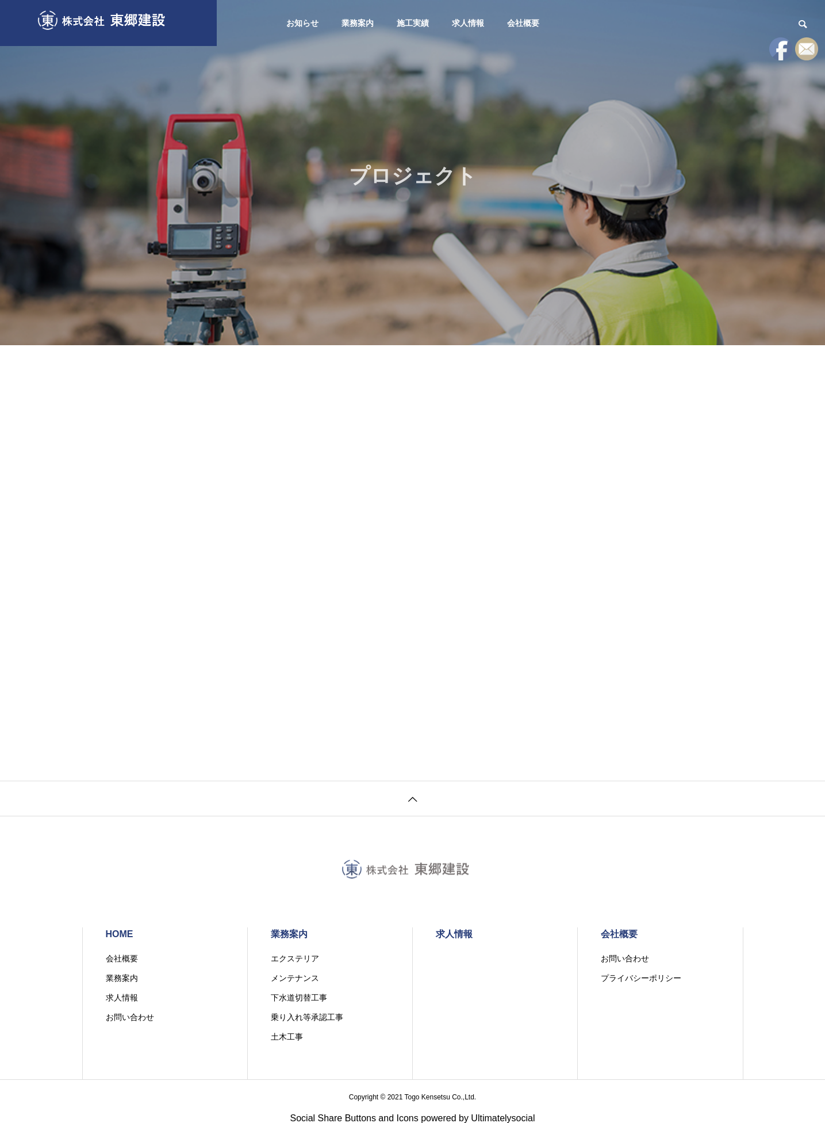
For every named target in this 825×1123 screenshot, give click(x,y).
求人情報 (468, 23)
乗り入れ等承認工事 (307, 1017)
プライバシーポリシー (641, 978)
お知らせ (302, 23)
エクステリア (295, 958)
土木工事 (287, 1036)
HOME (119, 934)
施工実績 (413, 23)
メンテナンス (295, 978)
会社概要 (523, 23)
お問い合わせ (130, 1017)
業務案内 (357, 23)
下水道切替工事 (299, 997)
